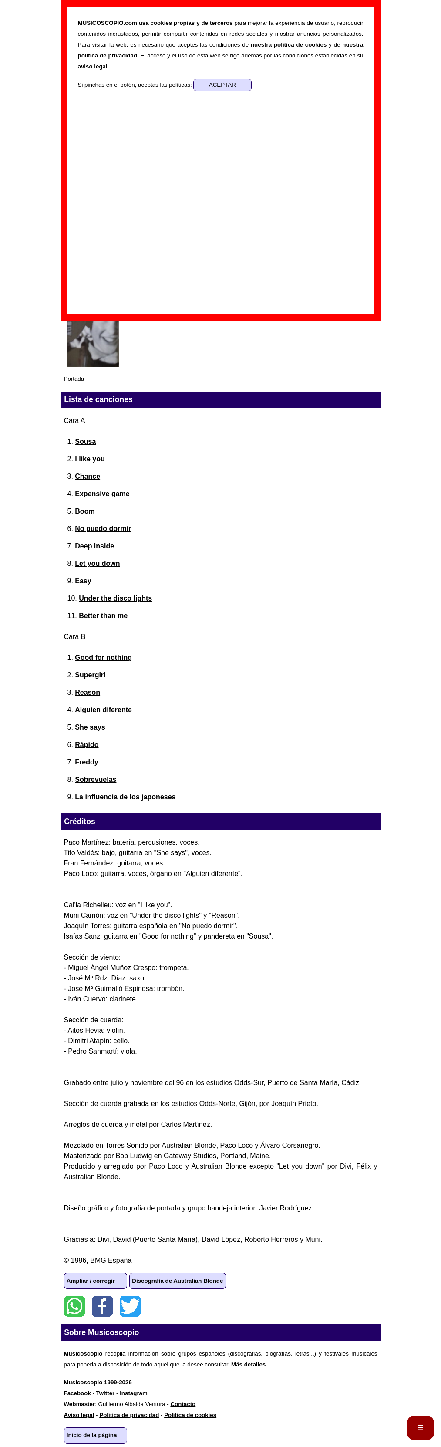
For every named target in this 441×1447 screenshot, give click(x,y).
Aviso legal (79, 1415)
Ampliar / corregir (91, 1281)
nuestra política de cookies (289, 44)
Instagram (134, 1393)
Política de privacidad (129, 1415)
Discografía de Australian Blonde (177, 1281)
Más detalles (248, 1364)
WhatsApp (74, 1306)
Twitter (130, 1306)
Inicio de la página (92, 1435)
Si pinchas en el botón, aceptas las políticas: (136, 84)
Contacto (182, 1404)
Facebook (102, 1306)
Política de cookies (190, 1415)
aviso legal (93, 66)
